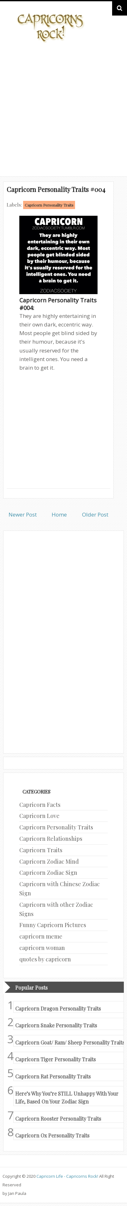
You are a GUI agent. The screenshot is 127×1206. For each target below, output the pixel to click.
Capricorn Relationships (50, 838)
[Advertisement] (63, 108)
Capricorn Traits (40, 850)
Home (59, 514)
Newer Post (23, 514)
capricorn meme (40, 936)
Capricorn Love (39, 816)
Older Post (95, 514)
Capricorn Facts (39, 804)
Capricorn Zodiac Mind (49, 861)
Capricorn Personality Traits (49, 205)
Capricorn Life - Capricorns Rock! (67, 1176)
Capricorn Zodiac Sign (48, 872)
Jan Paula (17, 1193)
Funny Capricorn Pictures (52, 925)
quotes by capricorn (45, 959)
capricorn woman (42, 948)
